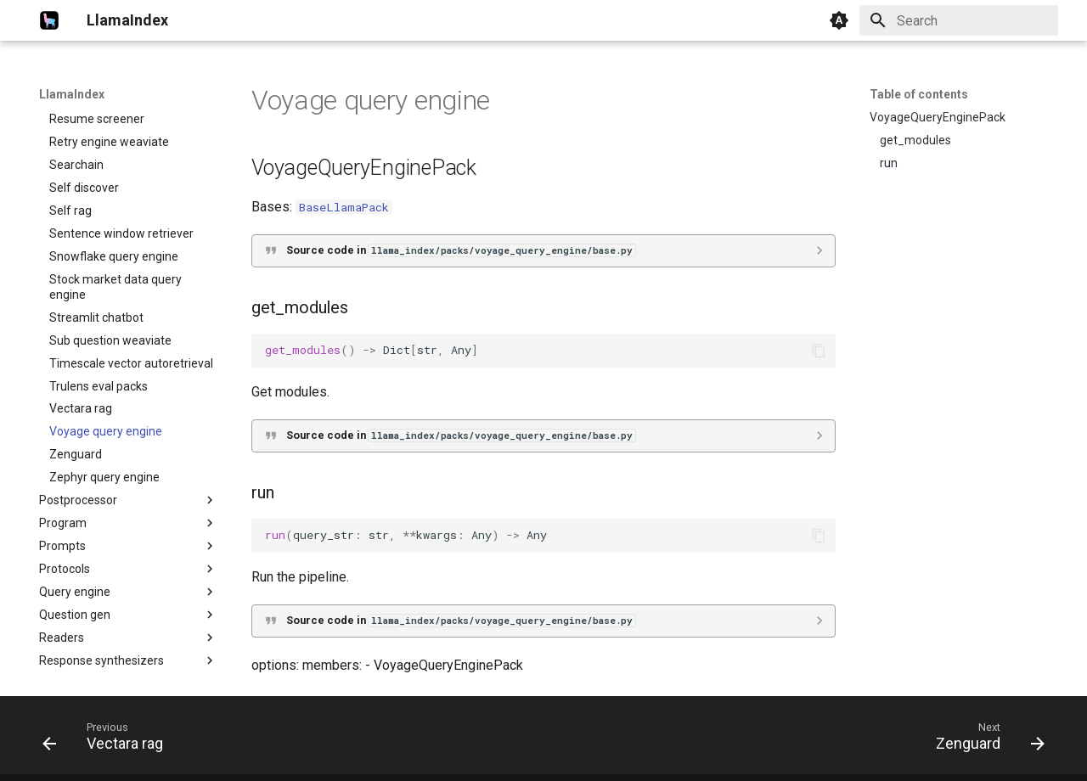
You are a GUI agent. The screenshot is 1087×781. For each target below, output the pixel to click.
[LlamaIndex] (49, 20)
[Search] (958, 20)
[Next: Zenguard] (984, 740)
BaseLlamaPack (344, 207)
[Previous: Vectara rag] (108, 740)
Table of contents (919, 94)
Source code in (460, 250)
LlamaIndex (71, 94)
